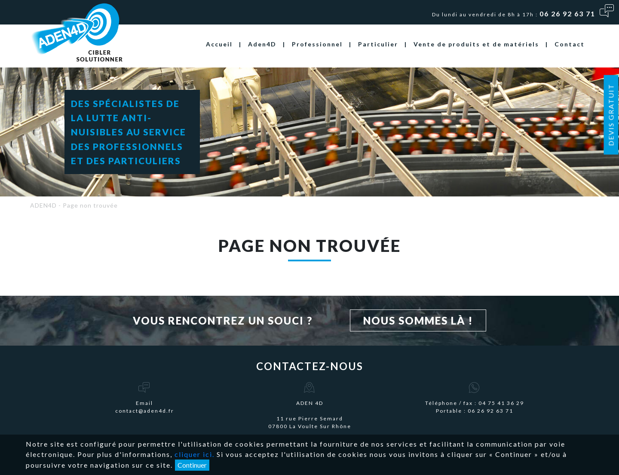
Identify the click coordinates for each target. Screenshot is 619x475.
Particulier (378, 44)
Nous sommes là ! (418, 320)
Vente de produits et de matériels (476, 44)
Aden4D (262, 44)
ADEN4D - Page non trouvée (74, 205)
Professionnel (317, 44)
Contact (570, 44)
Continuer (192, 465)
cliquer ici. (195, 454)
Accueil (219, 44)
